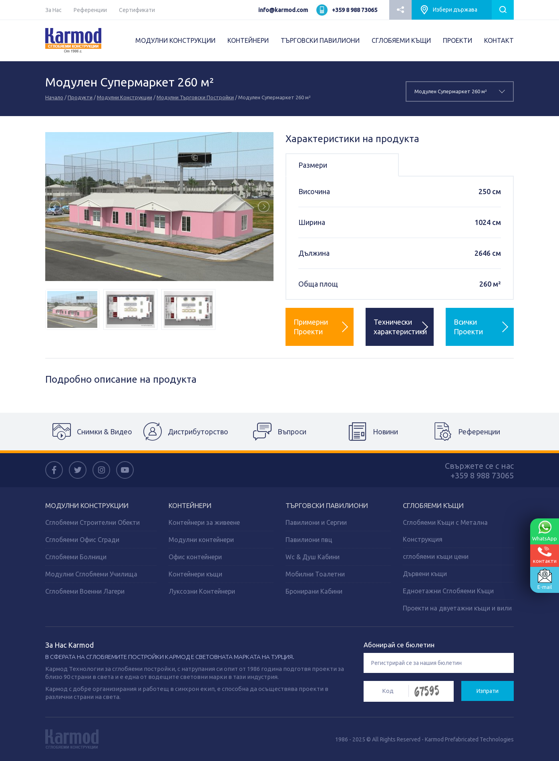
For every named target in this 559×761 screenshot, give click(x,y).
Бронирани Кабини (314, 591)
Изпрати (488, 691)
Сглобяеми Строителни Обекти (92, 522)
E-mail (544, 579)
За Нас (53, 10)
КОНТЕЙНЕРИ (248, 40)
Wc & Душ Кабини (313, 556)
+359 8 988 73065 (354, 10)
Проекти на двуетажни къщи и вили (457, 608)
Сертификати (137, 10)
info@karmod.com (283, 10)
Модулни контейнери (201, 539)
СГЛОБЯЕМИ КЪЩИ (401, 40)
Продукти (80, 97)
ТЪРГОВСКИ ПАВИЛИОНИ (320, 40)
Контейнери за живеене (204, 522)
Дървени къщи (425, 573)
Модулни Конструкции (124, 97)
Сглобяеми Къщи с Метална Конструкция (445, 531)
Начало (54, 97)
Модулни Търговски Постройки (195, 97)
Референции (90, 10)
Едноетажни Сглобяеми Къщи (448, 590)
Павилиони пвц (309, 539)
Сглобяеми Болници (76, 556)
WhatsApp (544, 530)
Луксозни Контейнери (202, 591)
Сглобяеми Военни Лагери (85, 591)
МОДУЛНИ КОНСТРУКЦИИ (175, 40)
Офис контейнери (195, 556)
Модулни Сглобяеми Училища (91, 574)
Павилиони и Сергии (316, 522)
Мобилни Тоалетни (315, 574)
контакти (545, 555)
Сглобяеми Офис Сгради (82, 539)
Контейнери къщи (195, 574)
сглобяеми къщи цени (436, 556)
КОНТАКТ (499, 40)
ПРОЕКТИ (457, 40)
